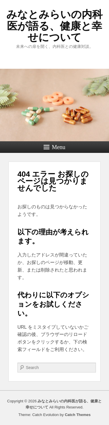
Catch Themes (78, 415)
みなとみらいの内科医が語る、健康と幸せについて (54, 25)
